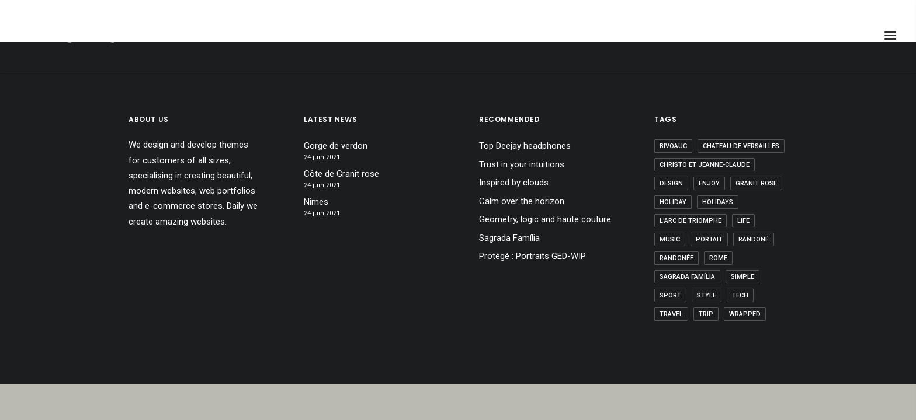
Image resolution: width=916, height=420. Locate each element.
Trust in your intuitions (521, 164)
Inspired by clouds (514, 182)
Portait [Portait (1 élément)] (709, 239)
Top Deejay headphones (525, 146)
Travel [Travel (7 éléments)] (671, 314)
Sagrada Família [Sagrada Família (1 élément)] (687, 277)
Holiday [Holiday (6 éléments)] (673, 202)
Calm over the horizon (521, 201)
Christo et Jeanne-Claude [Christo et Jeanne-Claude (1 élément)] (705, 165)
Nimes (316, 202)
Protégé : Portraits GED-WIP (532, 256)
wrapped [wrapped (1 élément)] (745, 314)
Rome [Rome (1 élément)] (718, 258)
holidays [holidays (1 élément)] (717, 202)
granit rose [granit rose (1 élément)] (756, 183)
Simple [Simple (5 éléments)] (742, 277)
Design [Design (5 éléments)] (671, 183)
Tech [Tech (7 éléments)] (740, 295)
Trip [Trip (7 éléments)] (706, 314)
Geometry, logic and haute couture (545, 219)
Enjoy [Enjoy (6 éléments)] (709, 183)
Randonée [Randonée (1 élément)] (676, 258)
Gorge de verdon (335, 146)
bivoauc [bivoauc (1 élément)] (673, 146)
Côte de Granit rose (341, 174)
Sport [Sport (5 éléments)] (670, 295)
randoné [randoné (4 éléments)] (753, 239)
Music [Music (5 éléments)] (670, 239)
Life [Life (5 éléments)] (743, 221)
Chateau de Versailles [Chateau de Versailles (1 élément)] (741, 146)
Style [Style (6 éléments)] (706, 295)
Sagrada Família (509, 238)
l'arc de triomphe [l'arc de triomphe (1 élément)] (690, 221)
